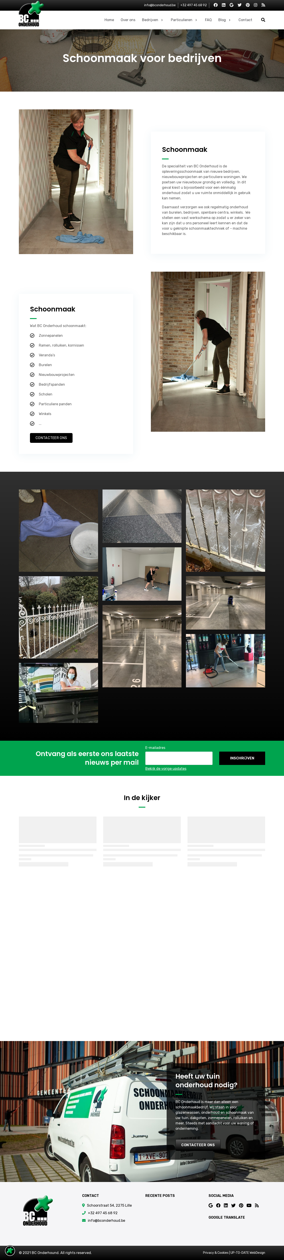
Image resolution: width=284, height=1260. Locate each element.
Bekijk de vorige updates (165, 768)
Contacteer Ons (51, 438)
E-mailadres (155, 748)
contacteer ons (198, 1145)
